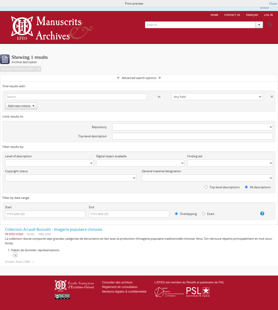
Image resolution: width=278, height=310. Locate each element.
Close (273, 3)
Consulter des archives (117, 282)
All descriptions (258, 187)
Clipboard (269, 24)
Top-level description (92, 136)
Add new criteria (21, 106)
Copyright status (16, 171)
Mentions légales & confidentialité (124, 291)
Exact (208, 214)
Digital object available (111, 156)
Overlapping (186, 214)
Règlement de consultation (119, 287)
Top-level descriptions (222, 187)
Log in (268, 14)
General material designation (161, 171)
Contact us (232, 14)
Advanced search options (139, 78)
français (252, 14)
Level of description (18, 156)
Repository (99, 127)
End (91, 207)
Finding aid (194, 156)
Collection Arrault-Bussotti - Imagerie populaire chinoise (53, 229)
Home (214, 14)
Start (8, 207)
